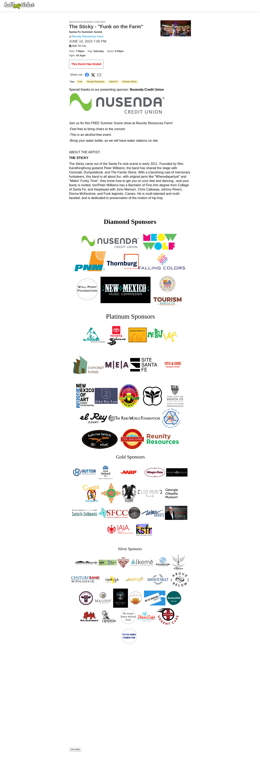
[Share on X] (93, 75)
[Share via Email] (99, 75)
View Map (75, 749)
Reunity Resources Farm (87, 36)
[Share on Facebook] (87, 75)
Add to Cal (77, 46)
